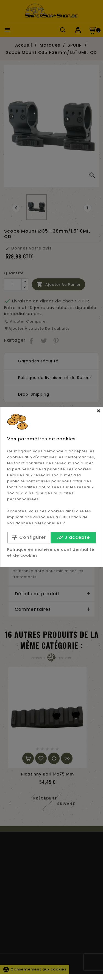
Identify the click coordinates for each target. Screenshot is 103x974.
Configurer (28, 537)
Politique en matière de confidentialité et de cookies (50, 552)
